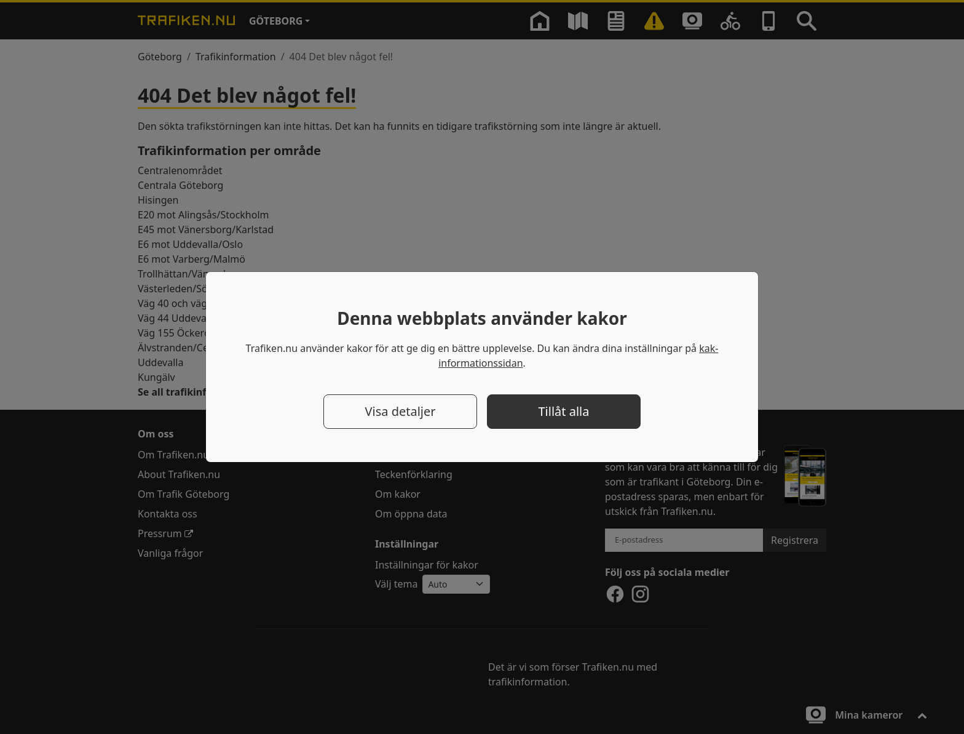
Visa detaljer (400, 411)
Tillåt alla (564, 411)
